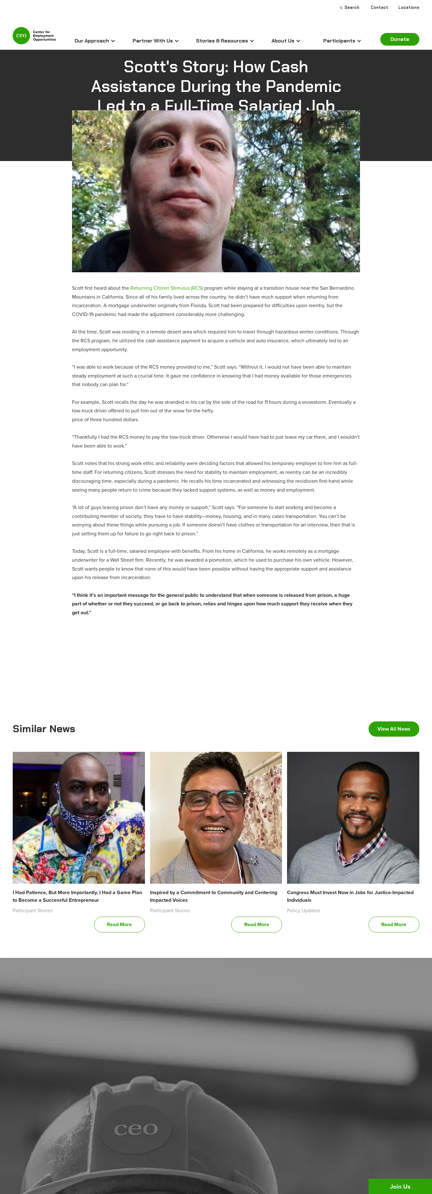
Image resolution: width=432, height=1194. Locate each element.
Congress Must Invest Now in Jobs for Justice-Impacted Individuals (350, 896)
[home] (34, 38)
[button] (95, 41)
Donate (399, 39)
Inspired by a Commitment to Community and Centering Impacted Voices (213, 896)
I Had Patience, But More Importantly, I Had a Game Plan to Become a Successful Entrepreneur (77, 896)
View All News (393, 729)
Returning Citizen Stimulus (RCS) (166, 287)
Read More (119, 924)
